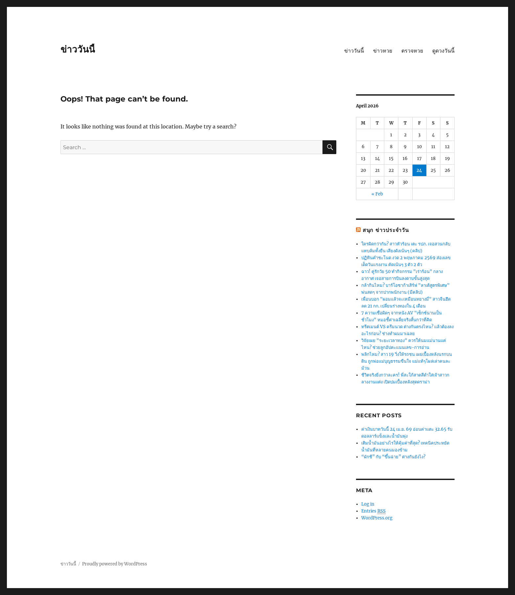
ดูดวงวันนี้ (443, 51)
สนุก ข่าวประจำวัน (386, 230)
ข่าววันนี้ (77, 49)
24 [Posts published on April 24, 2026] (419, 170)
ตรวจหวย (412, 51)
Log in (367, 504)
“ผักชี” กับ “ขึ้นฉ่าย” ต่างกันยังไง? (393, 457)
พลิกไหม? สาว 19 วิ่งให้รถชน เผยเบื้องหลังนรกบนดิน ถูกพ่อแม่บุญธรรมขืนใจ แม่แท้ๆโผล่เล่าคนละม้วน (406, 361)
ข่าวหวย (382, 51)
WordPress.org (376, 518)
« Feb (377, 194)
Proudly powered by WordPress (114, 564)
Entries (373, 511)
